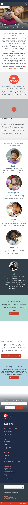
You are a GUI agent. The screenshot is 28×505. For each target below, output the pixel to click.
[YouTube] (12, 424)
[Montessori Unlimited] (4, 4)
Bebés (5, 439)
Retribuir (5, 474)
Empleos (5, 469)
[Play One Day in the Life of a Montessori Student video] (14, 109)
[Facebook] (5, 424)
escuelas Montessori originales (11, 49)
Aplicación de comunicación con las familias (12, 461)
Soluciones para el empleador (9, 472)
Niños (14, 193)
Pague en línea (8, 420)
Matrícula (5, 458)
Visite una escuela (7, 455)
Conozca (14, 314)
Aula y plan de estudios (8, 431)
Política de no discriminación (9, 497)
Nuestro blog (8, 478)
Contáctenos (6, 475)
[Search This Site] (14, 487)
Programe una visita (9, 418)
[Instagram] (7, 424)
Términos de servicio (7, 496)
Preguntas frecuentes (8, 434)
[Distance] (10, 407)
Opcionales (6, 445)
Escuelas (6, 452)
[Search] (22, 487)
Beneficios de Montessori (8, 430)
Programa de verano (7, 447)
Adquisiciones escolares (8, 471)
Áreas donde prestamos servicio (10, 498)
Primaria (5, 444)
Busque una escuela (4, 7)
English (7, 421)
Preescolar (6, 442)
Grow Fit (5, 448)
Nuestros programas (10, 438)
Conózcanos (7, 466)
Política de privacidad (8, 495)
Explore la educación (11, 356)
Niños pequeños (7, 441)
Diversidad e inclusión (8, 468)
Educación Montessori (10, 428)
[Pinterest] (9, 424)
